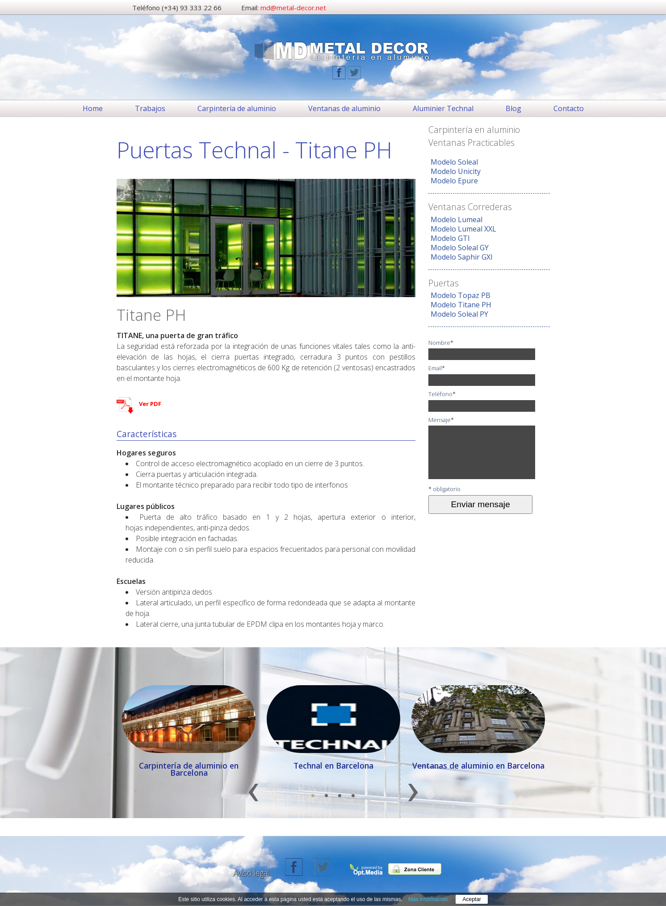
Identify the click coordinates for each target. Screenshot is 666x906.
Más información (428, 899)
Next (412, 797)
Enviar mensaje (480, 504)
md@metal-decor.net (293, 7)
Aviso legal (251, 873)
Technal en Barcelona (333, 765)
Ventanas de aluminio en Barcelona (478, 765)
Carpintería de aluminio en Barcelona (189, 769)
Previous (253, 797)
